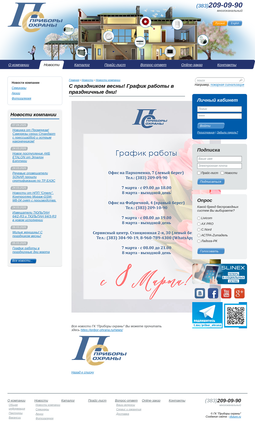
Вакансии (15, 417)
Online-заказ (151, 400)
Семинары (19, 88)
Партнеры (16, 413)
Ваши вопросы (125, 404)
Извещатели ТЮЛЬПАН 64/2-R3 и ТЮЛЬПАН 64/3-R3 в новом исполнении (34, 216)
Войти (205, 126)
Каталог (68, 400)
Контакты (177, 400)
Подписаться (210, 181)
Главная (74, 80)
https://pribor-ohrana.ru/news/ (102, 330)
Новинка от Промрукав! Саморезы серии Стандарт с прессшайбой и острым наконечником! (33, 135)
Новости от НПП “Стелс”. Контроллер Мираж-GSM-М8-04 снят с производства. (34, 196)
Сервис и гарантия (128, 409)
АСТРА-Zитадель (214, 235)
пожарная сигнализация (227, 84)
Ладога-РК (209, 241)
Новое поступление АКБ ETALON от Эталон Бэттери (31, 157)
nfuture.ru (235, 416)
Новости (231, 173)
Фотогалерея (21, 98)
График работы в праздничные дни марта (31, 250)
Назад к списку (82, 372)
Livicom (206, 218)
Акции (16, 93)
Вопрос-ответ (126, 400)
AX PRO (207, 224)
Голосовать (209, 251)
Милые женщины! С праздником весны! (27, 234)
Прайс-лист (209, 173)
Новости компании (25, 83)
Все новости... (22, 260)
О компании (16, 400)
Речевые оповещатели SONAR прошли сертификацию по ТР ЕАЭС (33, 176)
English (235, 23)
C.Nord (206, 229)
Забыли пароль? (227, 132)
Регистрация (206, 132)
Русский (220, 23)
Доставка (122, 413)
